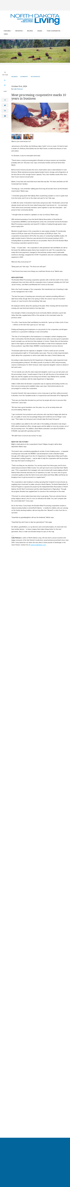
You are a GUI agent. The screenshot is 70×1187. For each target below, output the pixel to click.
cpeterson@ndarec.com (38, 545)
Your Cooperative (53, 31)
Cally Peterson (18, 89)
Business (15, 76)
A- (5, 80)
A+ (5, 85)
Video (6, 34)
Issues (39, 31)
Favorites (19, 31)
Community (24, 76)
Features (7, 31)
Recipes (30, 31)
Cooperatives (35, 76)
